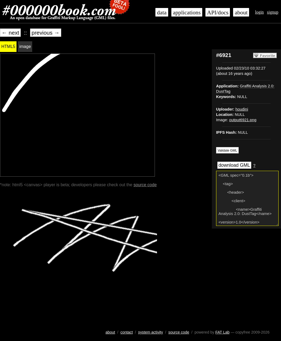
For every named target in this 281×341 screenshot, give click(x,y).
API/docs (217, 12)
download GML (234, 165)
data (162, 12)
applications (187, 12)
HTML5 (8, 46)
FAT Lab (222, 332)
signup (272, 12)
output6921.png (242, 120)
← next (10, 33)
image (25, 46)
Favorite (267, 56)
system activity (150, 332)
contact (127, 332)
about (241, 12)
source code (145, 184)
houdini (241, 109)
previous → (46, 33)
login (259, 12)
